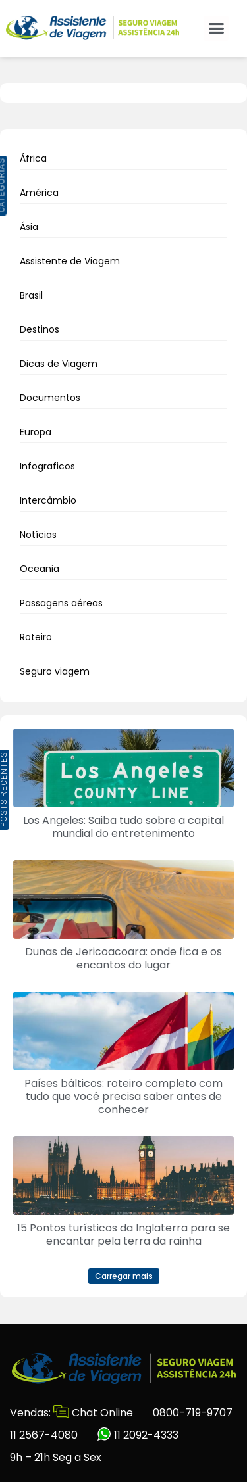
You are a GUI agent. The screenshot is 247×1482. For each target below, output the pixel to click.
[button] (216, 28)
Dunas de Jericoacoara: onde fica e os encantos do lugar (123, 958)
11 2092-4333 (137, 1435)
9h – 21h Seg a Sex (55, 1457)
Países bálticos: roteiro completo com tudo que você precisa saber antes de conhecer (123, 1096)
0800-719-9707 (193, 1412)
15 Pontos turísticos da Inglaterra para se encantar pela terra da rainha (123, 1234)
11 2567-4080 (44, 1435)
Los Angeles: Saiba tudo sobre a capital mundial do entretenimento (123, 827)
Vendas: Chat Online (71, 1412)
